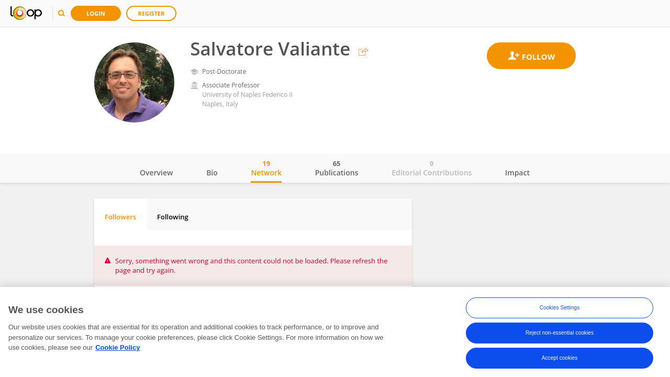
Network (266, 168)
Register (151, 13)
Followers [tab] (120, 216)
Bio (212, 173)
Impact (517, 173)
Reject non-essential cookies (560, 335)
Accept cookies (560, 360)
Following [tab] (172, 216)
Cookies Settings (560, 310)
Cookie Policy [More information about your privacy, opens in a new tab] (117, 349)
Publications (337, 168)
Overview (156, 173)
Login (95, 13)
